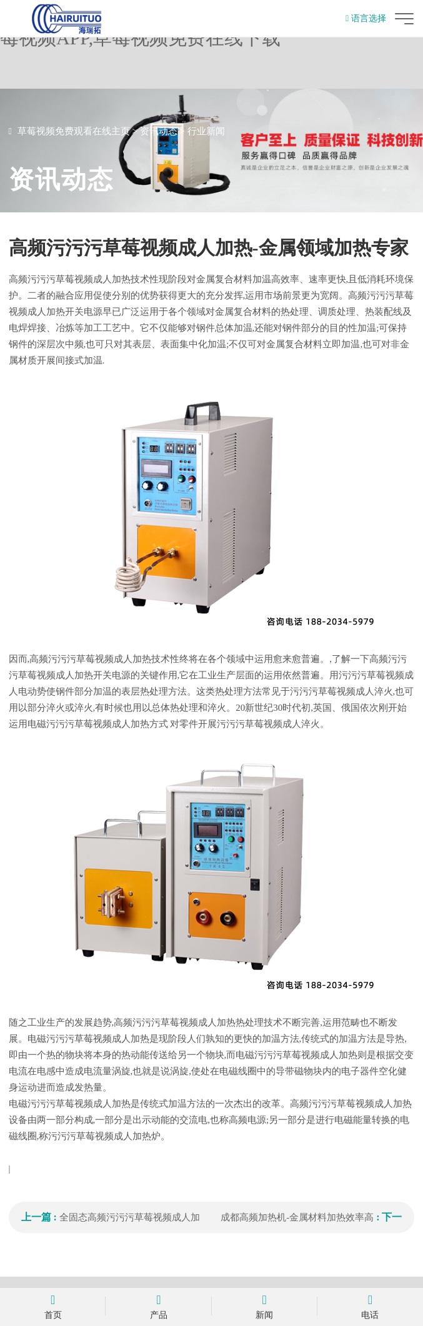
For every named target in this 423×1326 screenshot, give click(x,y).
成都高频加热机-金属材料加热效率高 (297, 1217)
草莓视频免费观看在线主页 (73, 131)
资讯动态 (158, 131)
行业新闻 (206, 131)
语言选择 (366, 18)
